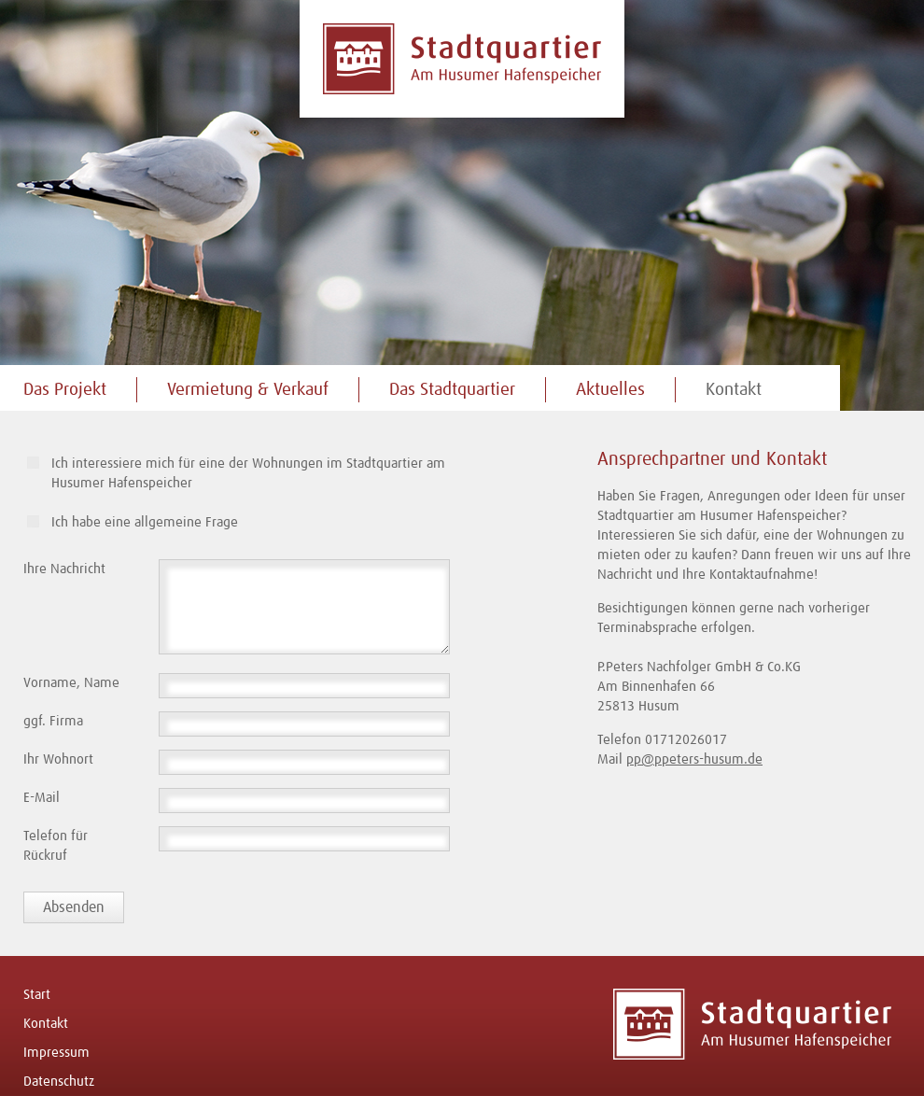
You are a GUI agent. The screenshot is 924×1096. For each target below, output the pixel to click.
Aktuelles (610, 390)
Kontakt (734, 390)
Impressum (56, 1053)
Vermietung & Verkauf (248, 390)
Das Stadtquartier (452, 390)
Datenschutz (58, 1082)
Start (36, 995)
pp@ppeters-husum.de (694, 759)
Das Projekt (64, 390)
